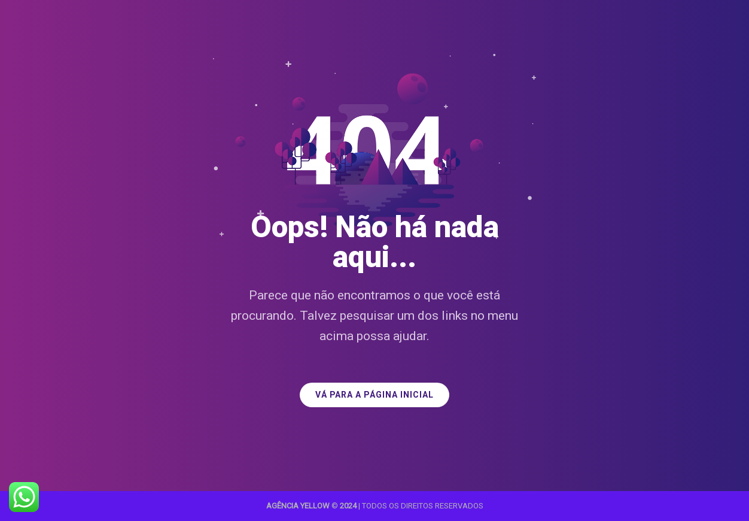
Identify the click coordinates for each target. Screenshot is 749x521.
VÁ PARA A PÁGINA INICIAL (374, 395)
